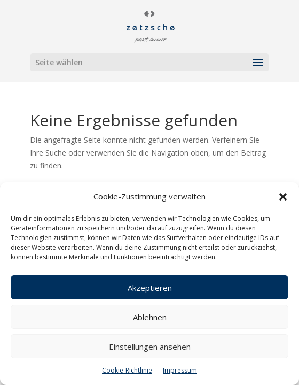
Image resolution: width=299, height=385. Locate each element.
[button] (283, 196)
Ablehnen (150, 317)
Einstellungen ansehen (150, 346)
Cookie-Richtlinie (127, 370)
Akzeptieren (150, 287)
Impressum (180, 370)
